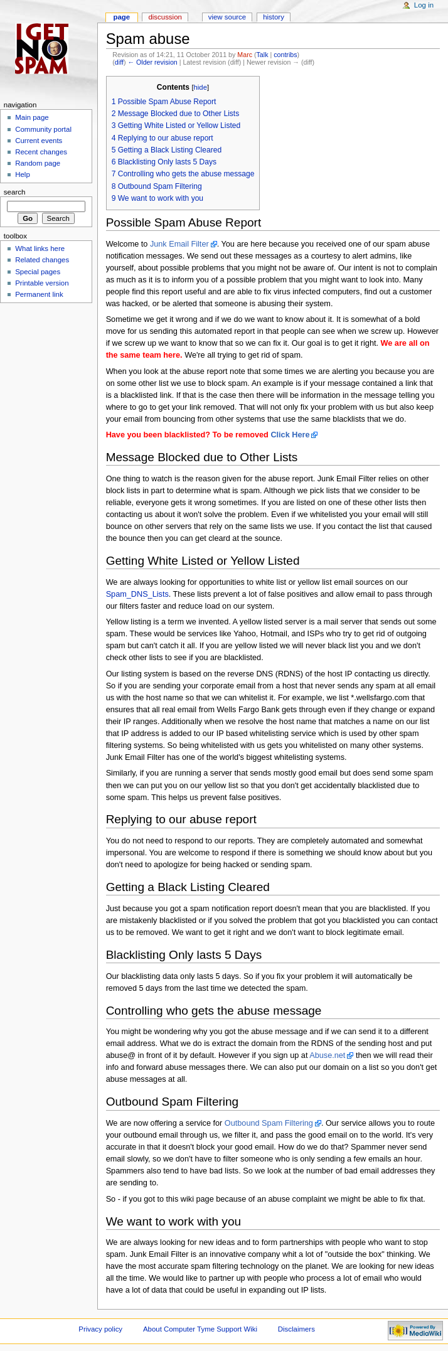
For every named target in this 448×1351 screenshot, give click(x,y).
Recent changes (41, 152)
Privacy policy (100, 1329)
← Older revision (152, 62)
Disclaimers (296, 1329)
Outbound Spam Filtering (269, 1123)
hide (200, 87)
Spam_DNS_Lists (137, 594)
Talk (263, 54)
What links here (40, 248)
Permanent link (39, 294)
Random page (37, 163)
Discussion (164, 17)
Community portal (43, 129)
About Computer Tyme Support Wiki (200, 1329)
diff (119, 62)
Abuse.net (327, 1055)
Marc (244, 54)
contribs (285, 54)
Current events (38, 140)
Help (22, 174)
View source (227, 17)
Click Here (289, 434)
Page (121, 17)
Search (15, 192)
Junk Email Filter (179, 244)
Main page (32, 117)
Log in (424, 5)
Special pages (37, 271)
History (273, 17)
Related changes (42, 260)
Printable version (41, 283)
